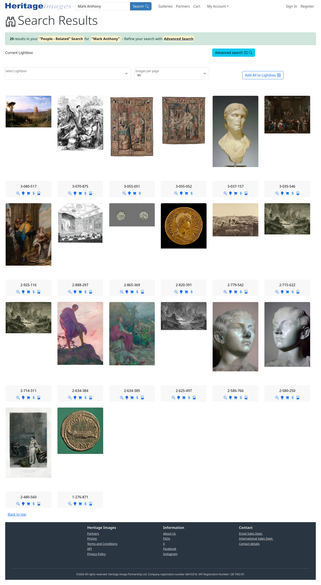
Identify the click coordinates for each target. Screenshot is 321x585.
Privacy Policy (96, 554)
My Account (216, 6)
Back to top (17, 514)
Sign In (291, 6)
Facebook (169, 549)
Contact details (249, 544)
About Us (169, 533)
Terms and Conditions (102, 544)
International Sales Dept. (256, 538)
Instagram (170, 554)
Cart (196, 6)
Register (307, 6)
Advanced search (233, 52)
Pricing (92, 538)
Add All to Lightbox (263, 75)
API (89, 549)
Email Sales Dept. (251, 533)
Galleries (165, 6)
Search (141, 6)
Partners (183, 6)
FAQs (166, 538)
